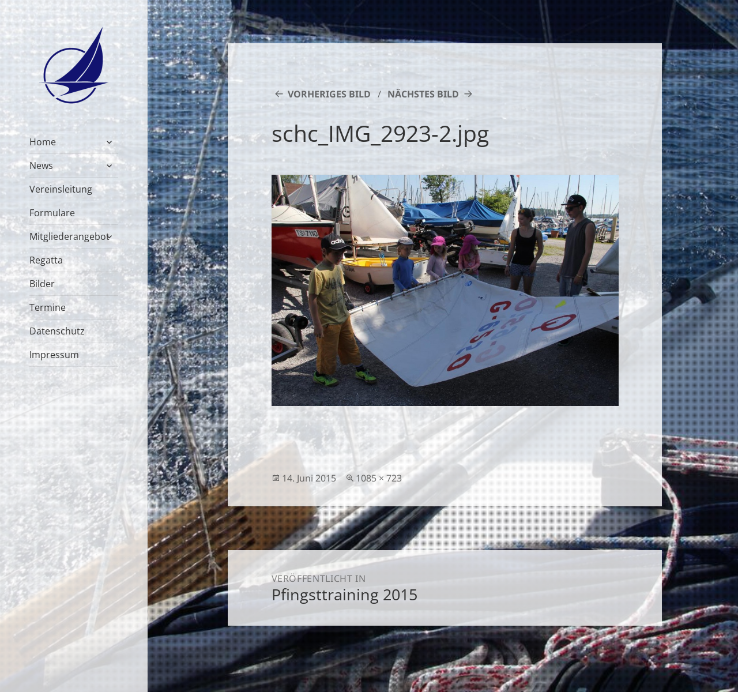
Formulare (52, 212)
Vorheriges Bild (329, 94)
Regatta (46, 260)
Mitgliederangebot (69, 236)
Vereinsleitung (60, 189)
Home (42, 142)
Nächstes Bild (423, 94)
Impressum (54, 354)
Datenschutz (57, 331)
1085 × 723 (379, 478)
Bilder (42, 283)
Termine (47, 307)
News (41, 165)
